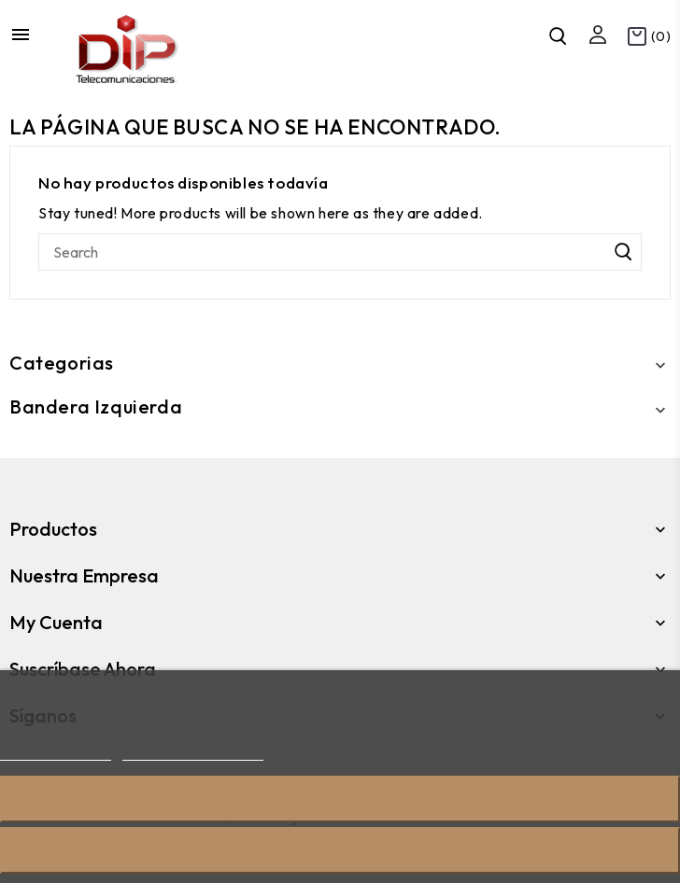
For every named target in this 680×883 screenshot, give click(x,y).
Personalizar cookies (192, 752)
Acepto (340, 850)
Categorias (61, 362)
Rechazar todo (340, 798)
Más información (55, 752)
